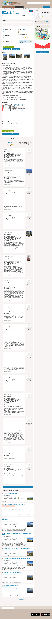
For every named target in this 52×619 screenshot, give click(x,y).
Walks (7, 6)
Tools (3, 6)
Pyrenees (23, 29)
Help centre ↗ (12, 6)
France (24, 27)
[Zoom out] (49, 31)
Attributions (36, 39)
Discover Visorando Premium (25, 42)
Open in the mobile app (8, 46)
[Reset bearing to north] (49, 33)
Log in (49, 6)
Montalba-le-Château (26, 31)
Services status (22, 617)
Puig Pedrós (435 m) (19, 110)
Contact (3, 613)
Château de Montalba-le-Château (19, 104)
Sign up (45, 6)
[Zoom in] (49, 29)
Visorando (3, 8)
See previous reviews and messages (18, 486)
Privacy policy (4, 612)
